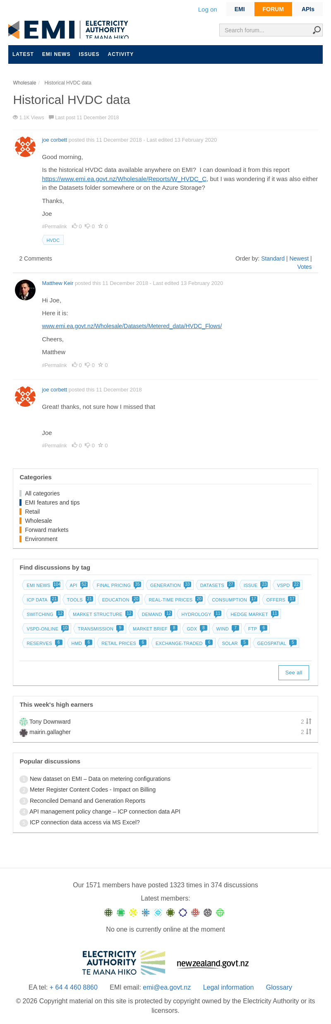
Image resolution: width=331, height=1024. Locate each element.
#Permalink (55, 226)
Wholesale (38, 520)
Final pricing (118, 585)
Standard (273, 258)
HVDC (53, 240)
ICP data (41, 599)
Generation (169, 585)
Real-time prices (175, 599)
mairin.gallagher (50, 732)
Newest (299, 258)
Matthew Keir (57, 283)
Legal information (228, 987)
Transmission (100, 628)
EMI (240, 9)
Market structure (102, 614)
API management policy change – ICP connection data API (104, 811)
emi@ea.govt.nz (167, 987)
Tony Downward (50, 721)
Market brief (154, 628)
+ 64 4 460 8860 (74, 987)
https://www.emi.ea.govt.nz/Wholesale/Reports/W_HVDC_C (124, 178)
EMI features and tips (52, 502)
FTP (257, 628)
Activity (121, 54)
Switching (44, 614)
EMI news (56, 54)
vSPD (288, 585)
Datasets (216, 585)
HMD (81, 643)
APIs (308, 9)
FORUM (273, 9)
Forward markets (46, 529)
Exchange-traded (183, 643)
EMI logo (70, 30)
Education (120, 599)
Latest (23, 54)
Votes (304, 266)
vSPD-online (46, 628)
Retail (32, 511)
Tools (79, 599)
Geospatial (276, 643)
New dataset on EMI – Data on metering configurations (100, 778)
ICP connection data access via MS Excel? (85, 822)
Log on (207, 9)
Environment (41, 539)
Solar (234, 643)
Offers (280, 599)
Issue (255, 585)
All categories (42, 493)
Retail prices (123, 643)
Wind (226, 628)
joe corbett (54, 140)
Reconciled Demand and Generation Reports (87, 800)
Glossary (279, 987)
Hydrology (200, 614)
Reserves (43, 643)
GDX (196, 628)
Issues (89, 54)
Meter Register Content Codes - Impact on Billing (93, 789)
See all (293, 672)
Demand (156, 614)
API (78, 585)
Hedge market (253, 614)
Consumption (234, 599)
